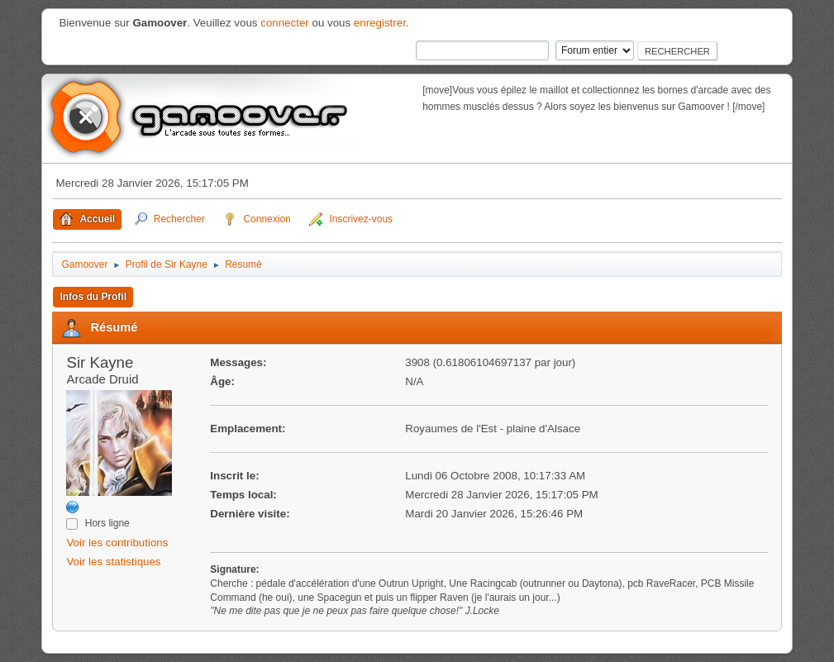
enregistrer (380, 23)
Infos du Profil (93, 296)
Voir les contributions (117, 542)
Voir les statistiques (113, 561)
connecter (284, 23)
